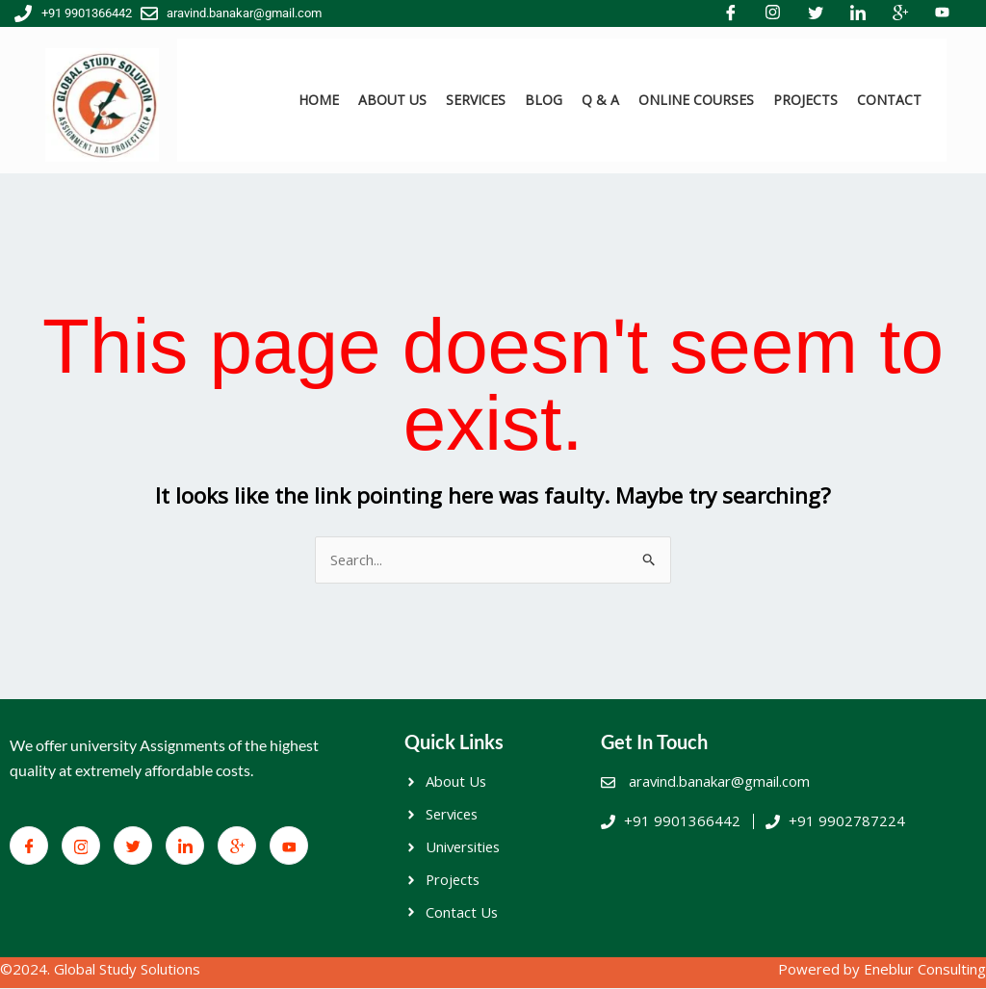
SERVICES (476, 100)
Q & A (600, 100)
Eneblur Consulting (925, 970)
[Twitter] (133, 846)
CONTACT (889, 100)
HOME (318, 100)
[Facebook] (29, 846)
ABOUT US (392, 100)
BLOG (543, 100)
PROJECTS (805, 100)
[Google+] (237, 846)
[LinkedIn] (185, 846)
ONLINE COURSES (696, 100)
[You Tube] (289, 846)
